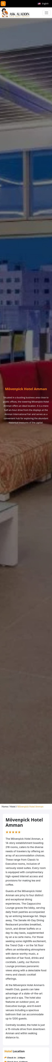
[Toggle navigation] (46, 13)
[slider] (13, 832)
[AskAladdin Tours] (15, 13)
